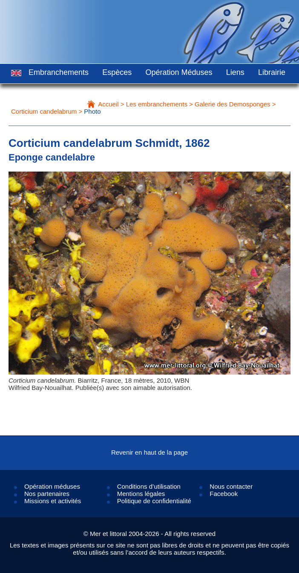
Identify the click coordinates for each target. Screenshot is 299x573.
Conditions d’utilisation (149, 486)
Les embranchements (156, 104)
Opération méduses (52, 486)
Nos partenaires (46, 493)
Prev (34, 298)
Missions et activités (52, 500)
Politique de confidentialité (154, 500)
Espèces (117, 72)
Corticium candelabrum (44, 111)
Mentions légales (141, 493)
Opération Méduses (178, 72)
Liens (235, 72)
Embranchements (59, 72)
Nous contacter (231, 486)
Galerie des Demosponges (232, 104)
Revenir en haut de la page (149, 452)
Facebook (224, 493)
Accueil (108, 104)
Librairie (271, 72)
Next (264, 298)
